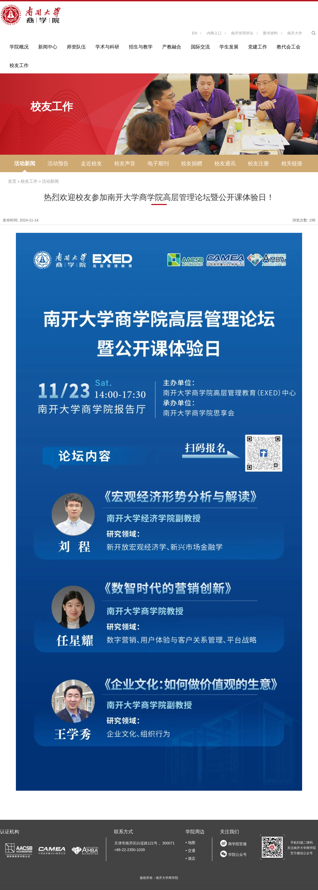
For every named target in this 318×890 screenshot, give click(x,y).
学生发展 (228, 47)
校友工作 (19, 65)
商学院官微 (237, 844)
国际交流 (200, 47)
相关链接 (291, 163)
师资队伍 (76, 47)
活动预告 (58, 163)
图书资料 (270, 33)
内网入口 (214, 33)
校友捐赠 (191, 163)
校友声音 (124, 163)
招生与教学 (141, 47)
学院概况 (19, 47)
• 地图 (190, 842)
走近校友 (91, 163)
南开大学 (294, 33)
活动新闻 (24, 163)
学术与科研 (107, 47)
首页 (12, 181)
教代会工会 (289, 47)
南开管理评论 (242, 33)
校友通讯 (225, 163)
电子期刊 (158, 163)
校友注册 (258, 163)
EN (194, 33)
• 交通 (190, 850)
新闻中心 (47, 47)
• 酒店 (190, 858)
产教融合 (171, 47)
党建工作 (257, 47)
